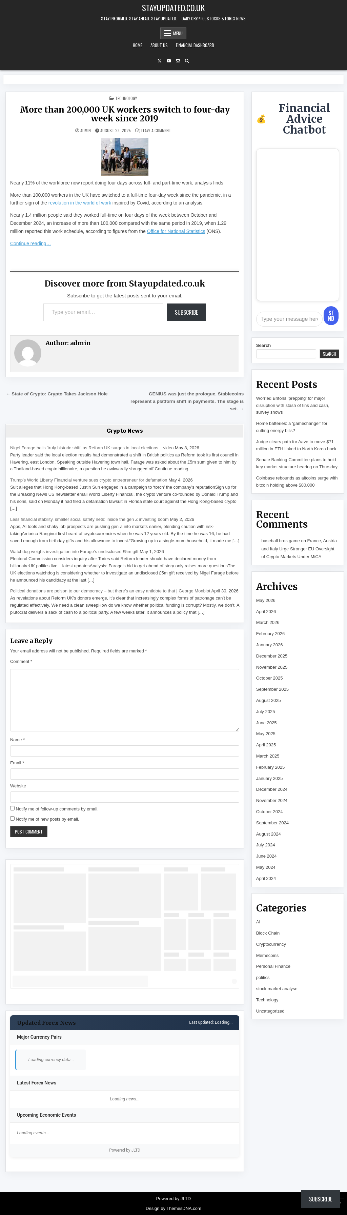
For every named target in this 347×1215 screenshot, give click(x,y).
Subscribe (186, 312)
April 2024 (266, 878)
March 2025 (268, 756)
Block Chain (268, 933)
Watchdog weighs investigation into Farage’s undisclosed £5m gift (74, 551)
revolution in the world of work (79, 202)
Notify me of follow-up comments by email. (57, 808)
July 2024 (265, 844)
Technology (126, 98)
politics (263, 977)
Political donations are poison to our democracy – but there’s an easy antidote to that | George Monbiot (110, 590)
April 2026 (266, 611)
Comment (21, 661)
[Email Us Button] (178, 61)
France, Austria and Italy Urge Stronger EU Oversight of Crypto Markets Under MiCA (299, 548)
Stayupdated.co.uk (173, 7)
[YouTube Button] (168, 61)
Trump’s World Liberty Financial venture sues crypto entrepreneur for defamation (88, 480)
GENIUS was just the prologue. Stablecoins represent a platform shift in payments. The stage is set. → (187, 401)
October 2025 (269, 678)
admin (85, 131)
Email (17, 762)
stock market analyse (277, 988)
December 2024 (272, 789)
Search (263, 345)
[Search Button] (187, 61)
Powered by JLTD (124, 1150)
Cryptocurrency (271, 944)
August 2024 (268, 834)
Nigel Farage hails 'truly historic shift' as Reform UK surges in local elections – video (92, 447)
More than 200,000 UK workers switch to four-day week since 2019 (125, 114)
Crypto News (125, 430)
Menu (178, 33)
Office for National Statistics (176, 231)
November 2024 (272, 800)
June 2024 (266, 856)
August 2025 (268, 700)
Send (331, 315)
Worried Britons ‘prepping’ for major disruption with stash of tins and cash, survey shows (292, 405)
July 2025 (265, 711)
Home (137, 45)
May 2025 (265, 733)
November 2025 (272, 667)
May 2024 (265, 867)
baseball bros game (280, 540)
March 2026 (268, 622)
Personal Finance (273, 966)
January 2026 (269, 644)
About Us (159, 45)
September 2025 (272, 689)
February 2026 (270, 633)
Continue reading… (30, 243)
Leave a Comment (156, 131)
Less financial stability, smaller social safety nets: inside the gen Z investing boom (89, 519)
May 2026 (265, 600)
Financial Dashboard (195, 45)
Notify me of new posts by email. (47, 819)
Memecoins (267, 955)
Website (18, 785)
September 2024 (272, 822)
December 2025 (272, 656)
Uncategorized (270, 1011)
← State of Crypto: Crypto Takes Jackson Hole (57, 393)
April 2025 (266, 744)
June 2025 (266, 722)
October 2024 (269, 811)
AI (258, 921)
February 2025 (270, 767)
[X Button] (159, 61)
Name (17, 739)
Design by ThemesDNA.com (173, 1208)
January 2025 (269, 778)
